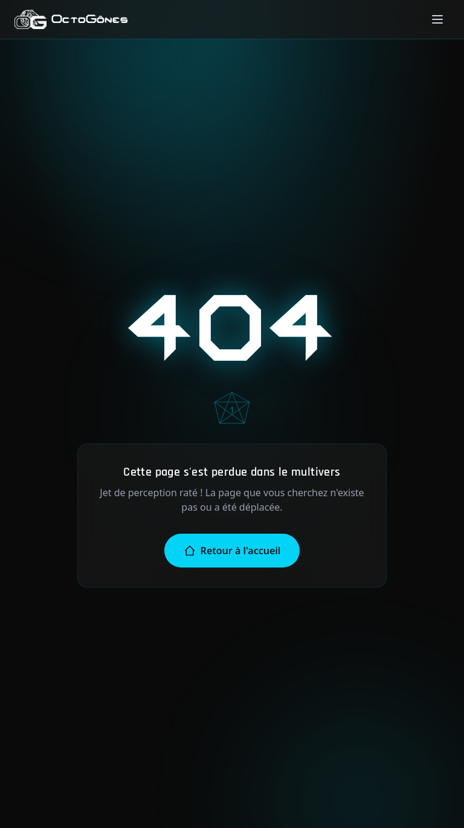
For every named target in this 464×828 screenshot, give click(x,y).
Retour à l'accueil (232, 550)
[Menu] (437, 19)
